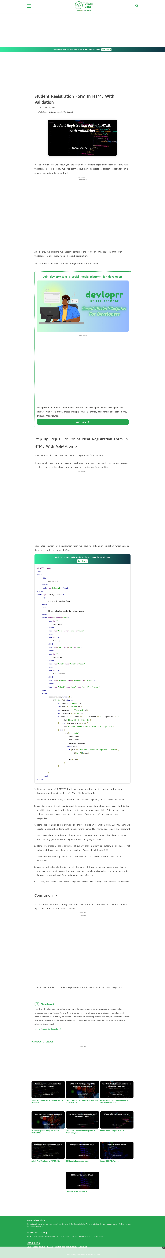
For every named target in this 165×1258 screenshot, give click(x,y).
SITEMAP (58, 1247)
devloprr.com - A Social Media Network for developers (82, 49)
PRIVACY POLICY (71, 1247)
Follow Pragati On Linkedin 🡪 (47, 1029)
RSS (63, 1247)
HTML (40, 112)
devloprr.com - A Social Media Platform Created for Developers (82, 559)
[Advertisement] (82, 30)
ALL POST (50, 1247)
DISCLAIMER (82, 1247)
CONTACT (42, 1247)
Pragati (70, 112)
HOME (29, 1247)
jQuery (44, 112)
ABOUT (35, 1247)
